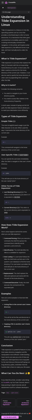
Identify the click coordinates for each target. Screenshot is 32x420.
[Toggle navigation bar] (2, 2)
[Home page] (3, 7)
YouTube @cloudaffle (9, 417)
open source (14, 393)
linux (8, 393)
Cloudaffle (6, 382)
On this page (6, 12)
